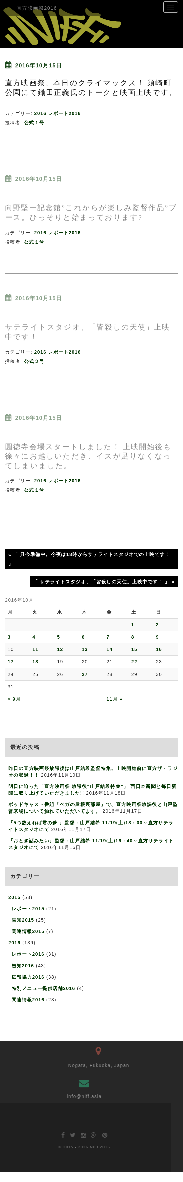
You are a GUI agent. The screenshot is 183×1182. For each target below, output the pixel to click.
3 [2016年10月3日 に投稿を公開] (9, 637)
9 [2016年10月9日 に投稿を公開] (157, 637)
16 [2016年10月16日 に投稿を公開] (159, 649)
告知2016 (23, 965)
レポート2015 (28, 908)
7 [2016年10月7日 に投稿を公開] (108, 637)
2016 (40, 113)
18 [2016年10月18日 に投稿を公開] (35, 661)
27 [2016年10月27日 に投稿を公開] (85, 674)
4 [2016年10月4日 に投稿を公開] (33, 637)
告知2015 (23, 920)
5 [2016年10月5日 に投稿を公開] (58, 637)
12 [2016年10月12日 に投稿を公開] (60, 649)
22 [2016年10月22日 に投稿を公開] (134, 661)
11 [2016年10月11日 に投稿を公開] (35, 649)
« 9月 (14, 699)
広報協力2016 (28, 977)
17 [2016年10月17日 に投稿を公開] (11, 661)
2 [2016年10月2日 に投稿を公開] (157, 624)
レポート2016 (64, 113)
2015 (14, 897)
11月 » (115, 699)
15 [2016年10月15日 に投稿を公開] (134, 649)
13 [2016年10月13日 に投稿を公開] (85, 649)
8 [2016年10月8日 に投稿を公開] (132, 637)
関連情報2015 (28, 931)
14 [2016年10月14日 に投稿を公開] (110, 649)
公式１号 (34, 122)
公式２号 (34, 361)
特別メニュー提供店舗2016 (43, 988)
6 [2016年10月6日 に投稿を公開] (83, 637)
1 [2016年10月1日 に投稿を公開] (132, 624)
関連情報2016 (28, 999)
